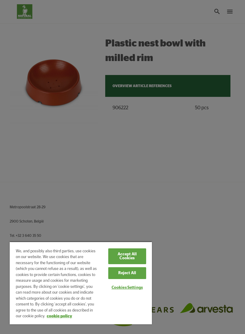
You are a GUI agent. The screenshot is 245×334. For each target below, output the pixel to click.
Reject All (127, 273)
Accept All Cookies (127, 256)
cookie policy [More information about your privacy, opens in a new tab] (59, 316)
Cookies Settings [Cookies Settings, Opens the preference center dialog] (127, 288)
